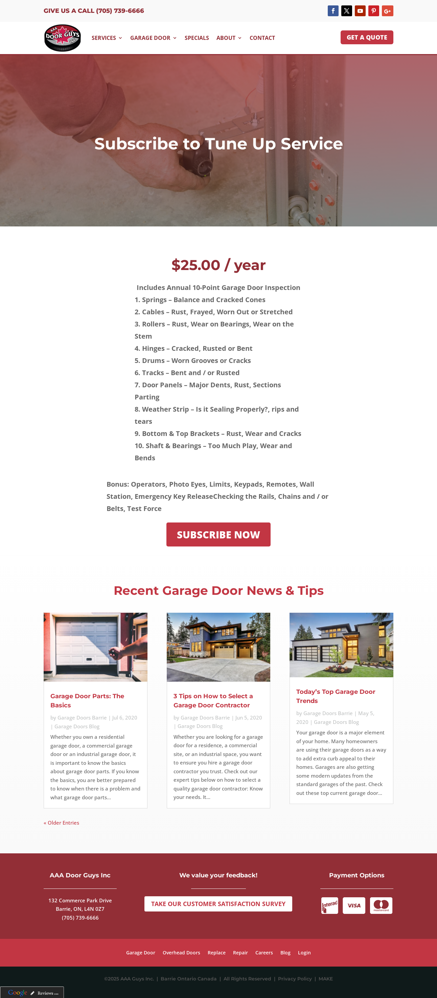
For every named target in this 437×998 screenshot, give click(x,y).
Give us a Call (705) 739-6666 (94, 11)
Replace (217, 953)
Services (104, 38)
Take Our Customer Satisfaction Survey (218, 904)
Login (304, 953)
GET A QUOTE (367, 37)
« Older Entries (61, 822)
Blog (285, 953)
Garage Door (150, 38)
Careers (264, 953)
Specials (197, 38)
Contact (262, 38)
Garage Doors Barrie (82, 717)
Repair (240, 953)
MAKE (326, 979)
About (225, 38)
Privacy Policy (296, 979)
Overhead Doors (181, 953)
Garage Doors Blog (76, 726)
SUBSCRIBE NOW (218, 534)
